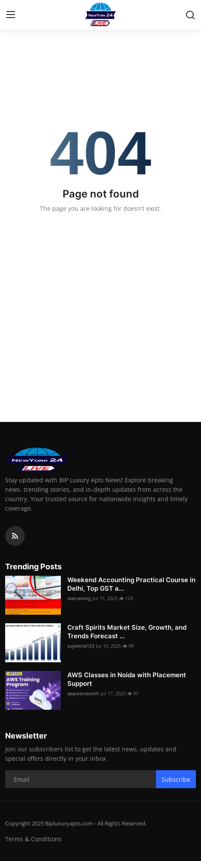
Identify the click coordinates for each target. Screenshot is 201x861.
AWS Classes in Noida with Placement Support (126, 679)
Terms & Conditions (33, 839)
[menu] (10, 15)
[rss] (15, 536)
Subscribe (176, 779)
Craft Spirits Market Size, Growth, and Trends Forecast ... (126, 631)
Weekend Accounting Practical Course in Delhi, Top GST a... (131, 584)
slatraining (79, 598)
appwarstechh (83, 693)
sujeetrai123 (80, 646)
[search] (190, 15)
